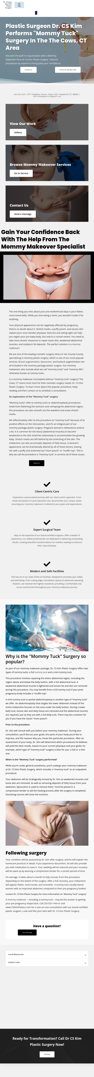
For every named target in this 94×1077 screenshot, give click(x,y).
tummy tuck (41, 681)
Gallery (19, 134)
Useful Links (14, 973)
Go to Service (23, 178)
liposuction (47, 370)
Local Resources (16, 964)
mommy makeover (17, 909)
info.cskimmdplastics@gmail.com (47, 97)
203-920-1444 (19, 95)
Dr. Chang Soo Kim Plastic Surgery (7, 5)
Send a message (24, 221)
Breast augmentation (29, 370)
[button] (36, 13)
